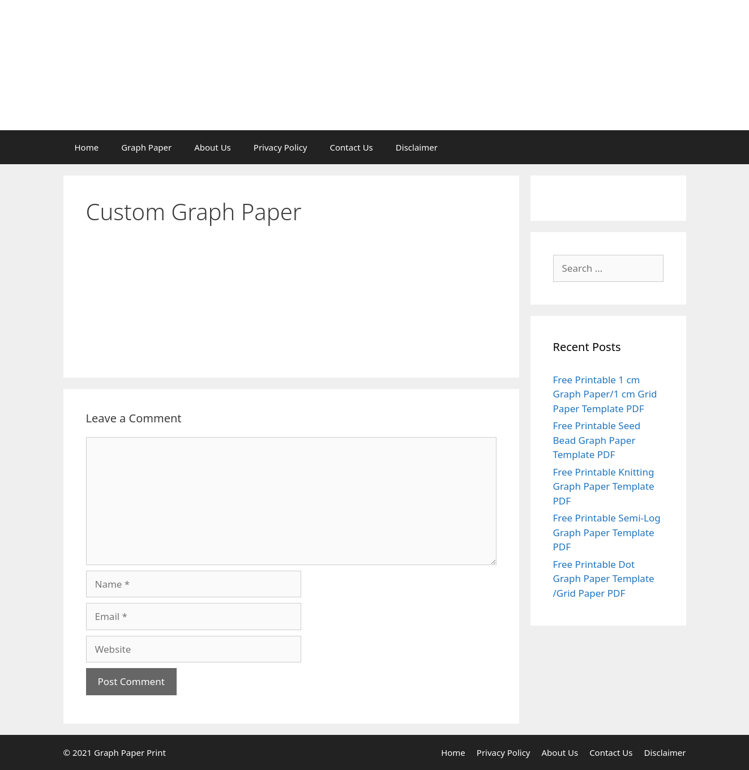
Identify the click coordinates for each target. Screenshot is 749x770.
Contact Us (351, 147)
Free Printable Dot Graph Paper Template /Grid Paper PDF (603, 579)
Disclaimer (417, 147)
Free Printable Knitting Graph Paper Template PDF (603, 486)
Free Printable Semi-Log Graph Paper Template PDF (607, 532)
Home (87, 147)
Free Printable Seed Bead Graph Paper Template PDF (597, 440)
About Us (212, 147)
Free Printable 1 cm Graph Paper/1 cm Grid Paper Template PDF (605, 394)
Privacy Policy (280, 147)
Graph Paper (146, 147)
